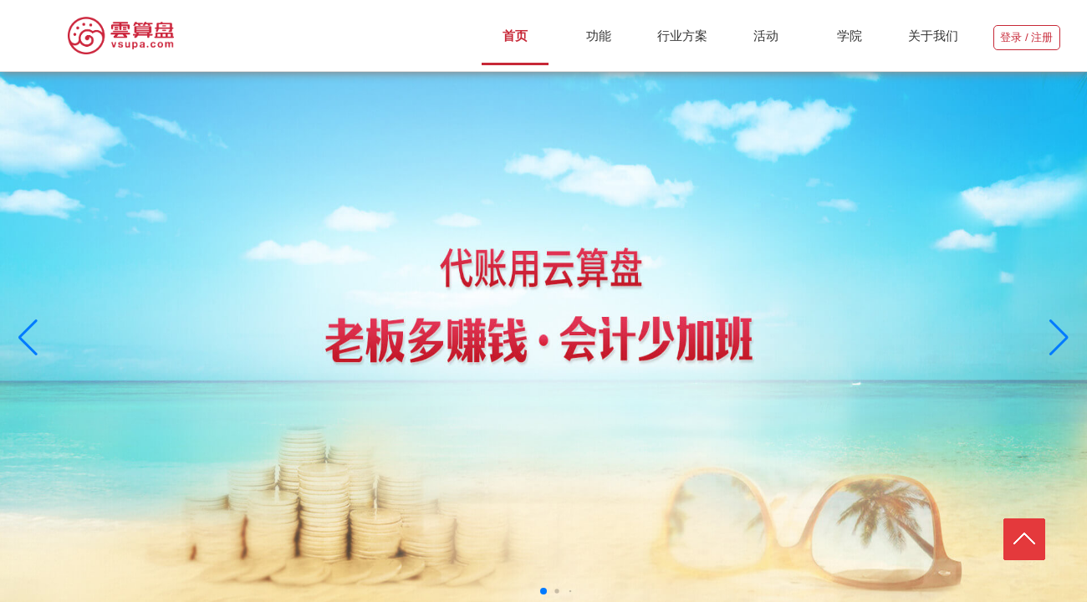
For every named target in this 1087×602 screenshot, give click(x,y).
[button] (28, 337)
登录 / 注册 (1026, 37)
